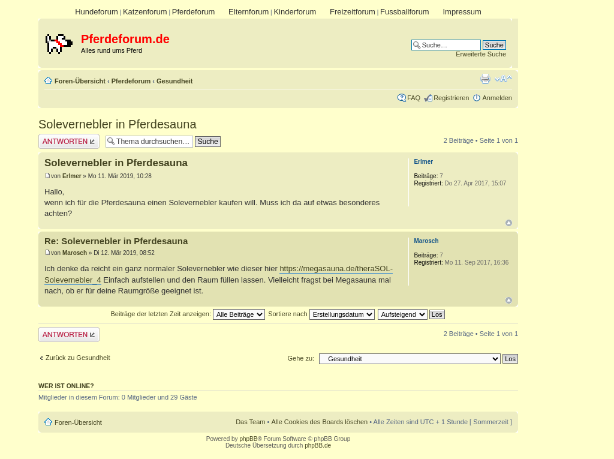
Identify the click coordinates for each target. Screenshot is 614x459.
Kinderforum (294, 11)
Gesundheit (174, 81)
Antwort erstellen (69, 141)
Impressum (462, 11)
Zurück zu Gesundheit (78, 357)
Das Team (250, 421)
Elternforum (248, 11)
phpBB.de (318, 445)
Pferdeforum (193, 11)
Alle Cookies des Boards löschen (319, 421)
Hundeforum (96, 11)
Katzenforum (145, 11)
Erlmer (72, 176)
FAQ (413, 97)
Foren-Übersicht (80, 81)
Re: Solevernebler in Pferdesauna (116, 241)
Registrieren (451, 97)
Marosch (74, 253)
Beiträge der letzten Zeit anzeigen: (187, 313)
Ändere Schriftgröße (503, 78)
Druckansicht (485, 78)
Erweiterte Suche (481, 54)
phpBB (248, 439)
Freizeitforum (352, 11)
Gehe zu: (300, 358)
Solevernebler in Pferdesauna (117, 124)
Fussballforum (404, 11)
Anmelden (497, 97)
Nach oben (508, 223)
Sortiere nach (321, 313)
